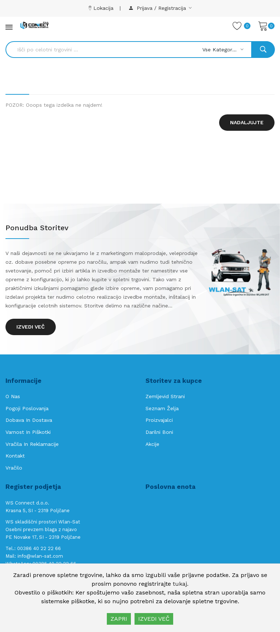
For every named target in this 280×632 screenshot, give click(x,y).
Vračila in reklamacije (32, 444)
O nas (12, 396)
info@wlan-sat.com (40, 556)
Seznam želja (162, 408)
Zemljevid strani (165, 396)
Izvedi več (30, 327)
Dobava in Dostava (28, 420)
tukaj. (180, 583)
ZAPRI (118, 618)
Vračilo (13, 468)
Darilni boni (159, 432)
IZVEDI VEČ (154, 618)
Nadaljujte (247, 122)
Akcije (152, 444)
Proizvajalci (159, 420)
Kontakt (15, 456)
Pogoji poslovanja (26, 408)
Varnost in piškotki (28, 432)
